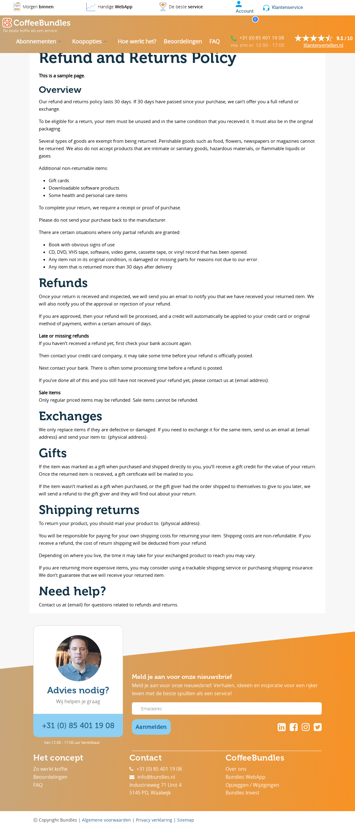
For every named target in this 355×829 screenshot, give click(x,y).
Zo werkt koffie (50, 768)
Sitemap (185, 820)
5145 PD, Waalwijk (150, 792)
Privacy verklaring (154, 820)
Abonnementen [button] (36, 41)
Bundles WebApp (245, 777)
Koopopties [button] (87, 41)
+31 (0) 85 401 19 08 (261, 38)
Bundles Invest (242, 792)
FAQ (214, 41)
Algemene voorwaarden (106, 820)
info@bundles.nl (152, 777)
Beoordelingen (183, 41)
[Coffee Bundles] (36, 25)
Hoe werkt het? (137, 41)
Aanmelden (151, 727)
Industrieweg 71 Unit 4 (155, 785)
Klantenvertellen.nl (323, 45)
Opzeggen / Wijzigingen (252, 785)
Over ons (236, 768)
